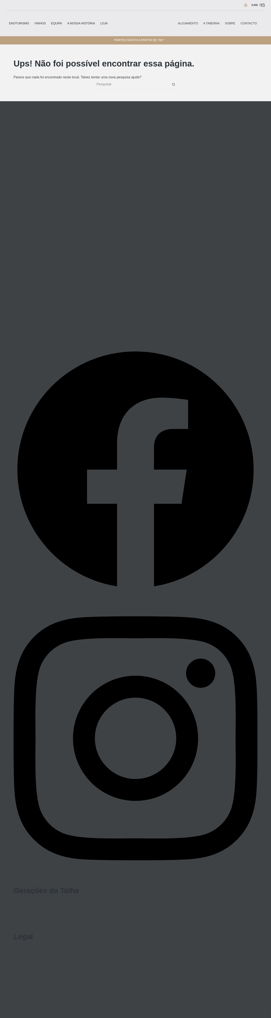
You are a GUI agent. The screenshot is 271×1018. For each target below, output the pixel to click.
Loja (104, 23)
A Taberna (211, 23)
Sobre (230, 23)
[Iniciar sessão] (245, 5)
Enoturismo (19, 23)
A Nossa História (81, 23)
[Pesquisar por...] (131, 84)
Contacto (249, 23)
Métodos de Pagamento (32, 958)
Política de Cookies (28, 965)
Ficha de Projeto (26, 961)
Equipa (56, 23)
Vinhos (40, 23)
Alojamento (188, 23)
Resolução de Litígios (30, 955)
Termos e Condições (29, 951)
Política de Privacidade (31, 948)
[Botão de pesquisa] (173, 84)
